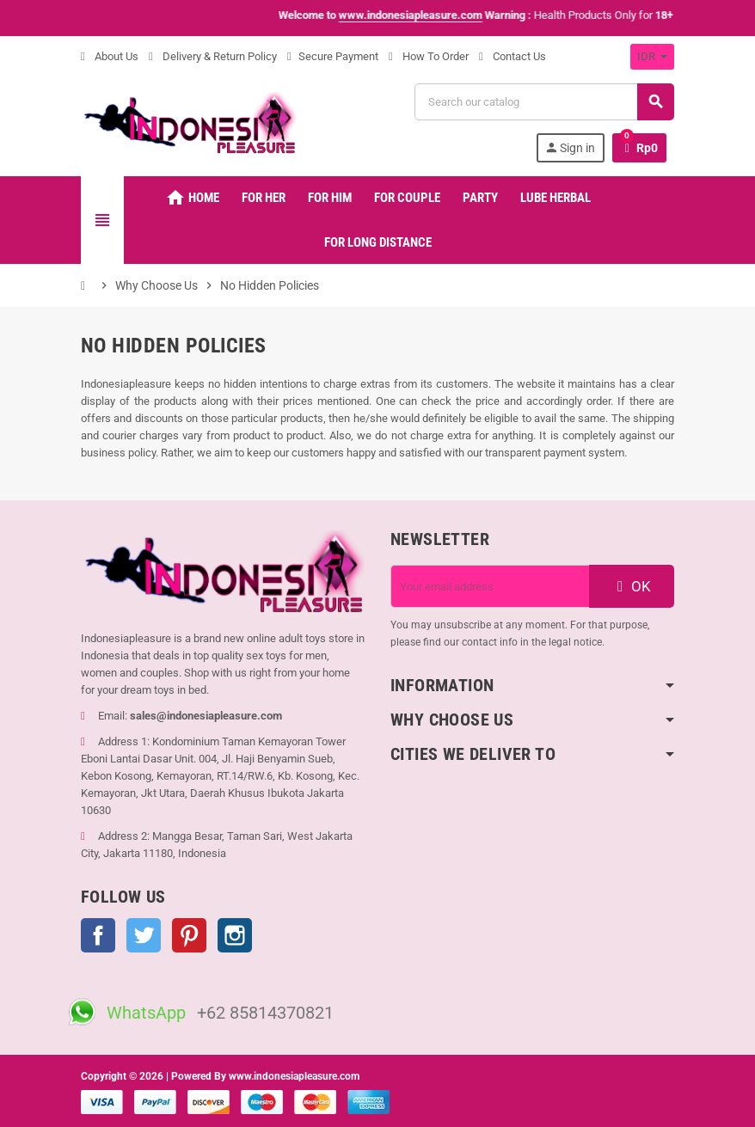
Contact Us (512, 56)
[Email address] (490, 586)
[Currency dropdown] (652, 57)
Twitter (143, 935)
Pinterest (189, 935)
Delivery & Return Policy (213, 56)
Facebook (98, 935)
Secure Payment (332, 56)
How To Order (429, 56)
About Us (109, 56)
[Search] (543, 101)
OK (632, 586)
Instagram (235, 935)
